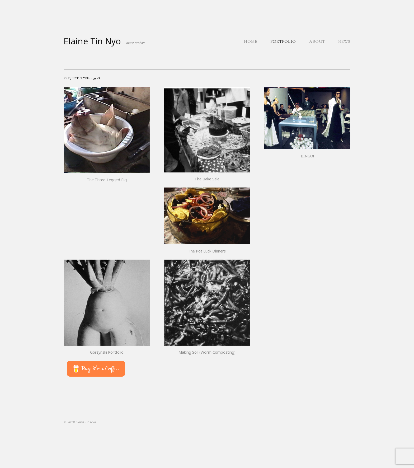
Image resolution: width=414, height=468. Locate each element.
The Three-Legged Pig (107, 179)
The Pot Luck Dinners (207, 251)
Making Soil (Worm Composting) (207, 352)
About (317, 42)
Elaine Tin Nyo (92, 41)
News (344, 42)
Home (250, 42)
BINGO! (307, 155)
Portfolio (283, 42)
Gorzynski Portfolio (107, 352)
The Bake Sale (207, 178)
